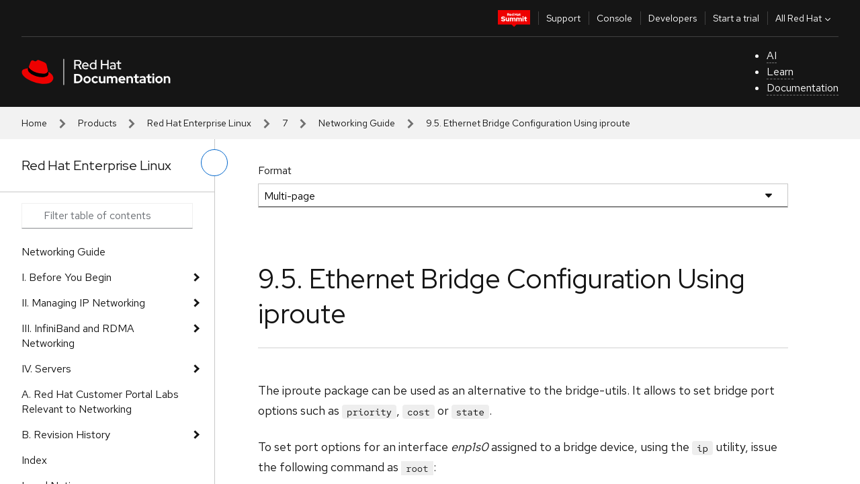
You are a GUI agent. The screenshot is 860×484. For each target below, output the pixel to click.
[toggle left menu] (214, 162)
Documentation (802, 88)
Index (34, 460)
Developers (672, 18)
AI (772, 55)
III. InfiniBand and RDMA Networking (78, 335)
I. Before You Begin (67, 277)
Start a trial (736, 18)
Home (34, 123)
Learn (780, 72)
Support (563, 18)
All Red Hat (804, 18)
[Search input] (107, 216)
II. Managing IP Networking (83, 303)
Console (614, 18)
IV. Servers (46, 369)
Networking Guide (356, 123)
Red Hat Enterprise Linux (199, 123)
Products (97, 123)
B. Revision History (66, 435)
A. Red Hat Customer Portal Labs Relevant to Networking (100, 401)
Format (275, 170)
